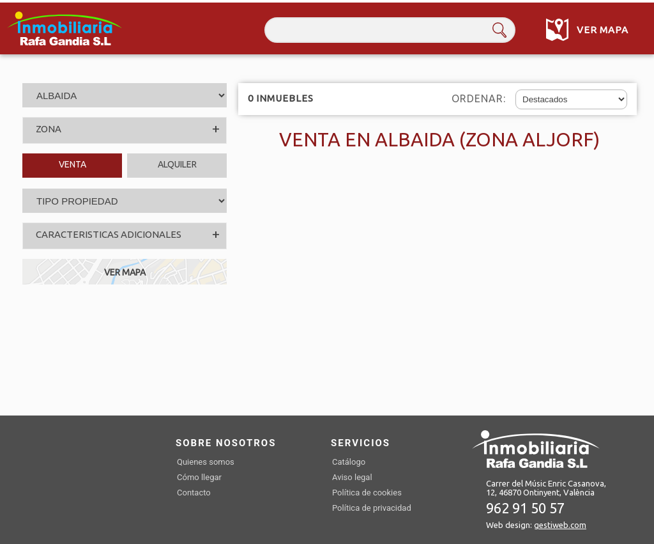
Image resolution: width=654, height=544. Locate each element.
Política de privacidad (371, 508)
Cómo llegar (199, 477)
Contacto (194, 492)
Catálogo (348, 462)
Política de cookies (367, 492)
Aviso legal (352, 477)
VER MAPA (125, 272)
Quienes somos (205, 462)
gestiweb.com (560, 524)
